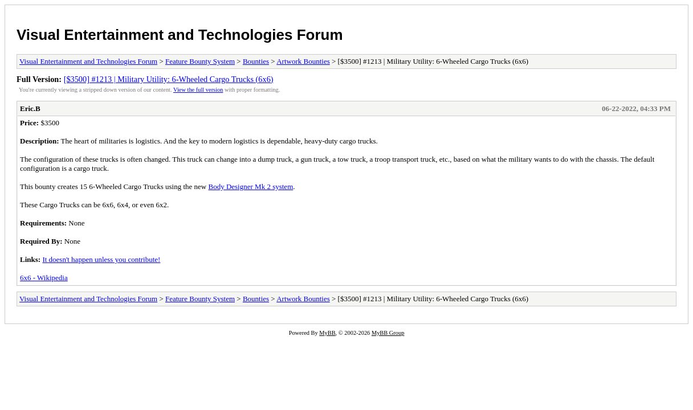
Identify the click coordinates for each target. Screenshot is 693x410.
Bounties (256, 61)
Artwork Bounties (303, 61)
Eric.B (30, 108)
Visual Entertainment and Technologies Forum (180, 34)
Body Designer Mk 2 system (250, 186)
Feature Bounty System (200, 61)
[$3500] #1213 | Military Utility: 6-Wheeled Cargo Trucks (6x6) (169, 79)
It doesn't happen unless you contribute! (101, 259)
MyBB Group (388, 333)
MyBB (327, 333)
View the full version (198, 90)
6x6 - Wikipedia (44, 277)
